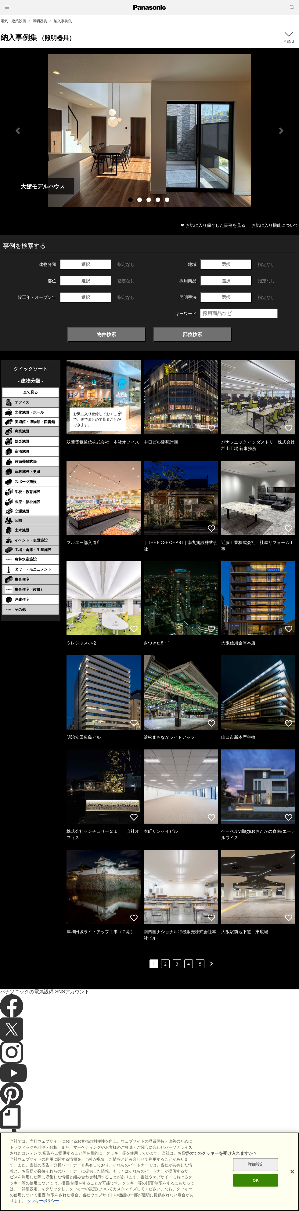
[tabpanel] (149, 130)
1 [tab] (131, 201)
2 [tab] (140, 201)
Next (281, 131)
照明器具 (40, 21)
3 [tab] (149, 201)
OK (256, 1190)
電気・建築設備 (13, 21)
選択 (85, 264)
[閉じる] (292, 1181)
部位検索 (192, 334)
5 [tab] (168, 201)
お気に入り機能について (274, 225)
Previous (18, 131)
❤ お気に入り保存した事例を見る (213, 225)
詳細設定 (256, 1174)
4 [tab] (159, 201)
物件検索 (106, 334)
